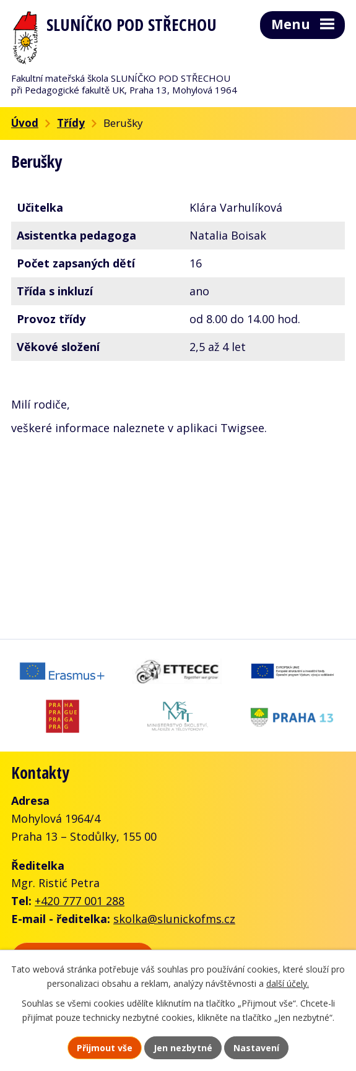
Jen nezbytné (183, 1048)
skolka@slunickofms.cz (174, 918)
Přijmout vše (104, 1048)
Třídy (71, 123)
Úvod (24, 123)
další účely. (287, 983)
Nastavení (256, 1048)
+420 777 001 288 (79, 900)
